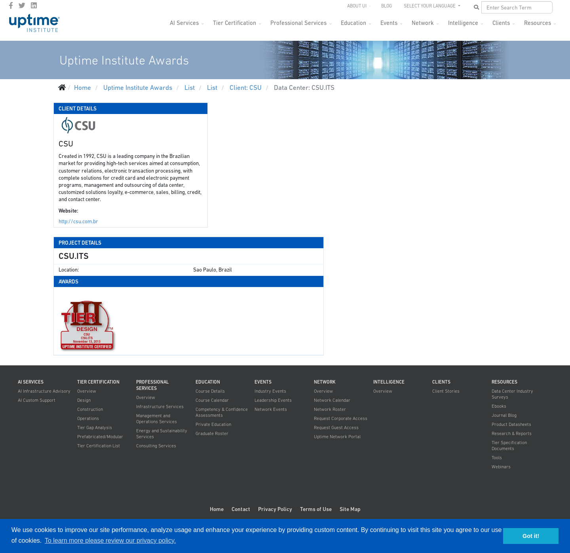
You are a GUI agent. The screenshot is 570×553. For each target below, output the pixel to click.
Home (217, 509)
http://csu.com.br (78, 221)
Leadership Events (273, 400)
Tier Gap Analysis (94, 427)
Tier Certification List (98, 445)
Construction (90, 409)
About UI (357, 6)
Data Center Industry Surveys (512, 394)
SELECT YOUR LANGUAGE (430, 6)
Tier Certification (234, 22)
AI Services (184, 22)
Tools (497, 457)
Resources (537, 22)
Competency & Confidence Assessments (222, 412)
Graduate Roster (212, 433)
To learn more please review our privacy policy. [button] (110, 540)
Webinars (501, 466)
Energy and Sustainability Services (161, 433)
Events (388, 22)
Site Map (350, 509)
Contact (241, 509)
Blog (386, 6)
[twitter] (22, 6)
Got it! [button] (530, 536)
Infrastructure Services (160, 406)
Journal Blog (504, 415)
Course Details (210, 391)
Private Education (213, 424)
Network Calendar (332, 400)
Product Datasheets (511, 424)
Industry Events (270, 391)
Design (84, 400)
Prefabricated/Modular (100, 436)
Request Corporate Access (340, 418)
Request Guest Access (336, 427)
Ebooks (499, 406)
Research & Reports (512, 433)
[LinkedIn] (34, 6)
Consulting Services (156, 445)
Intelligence (463, 22)
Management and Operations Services (156, 418)
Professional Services (298, 22)
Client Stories (446, 391)
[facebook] (11, 6)
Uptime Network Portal (337, 436)
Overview (86, 391)
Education (353, 22)
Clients (501, 22)
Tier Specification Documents (509, 445)
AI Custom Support (36, 400)
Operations (88, 418)
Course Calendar (212, 400)
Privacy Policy (275, 509)
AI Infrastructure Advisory (44, 391)
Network (423, 22)
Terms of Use (316, 509)
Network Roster (330, 409)
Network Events (271, 409)
